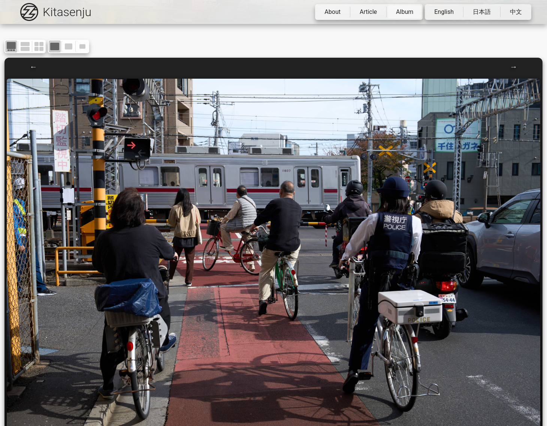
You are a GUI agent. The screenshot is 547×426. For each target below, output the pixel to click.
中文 (516, 11)
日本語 (482, 11)
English (444, 11)
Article (368, 11)
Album (404, 11)
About (332, 11)
